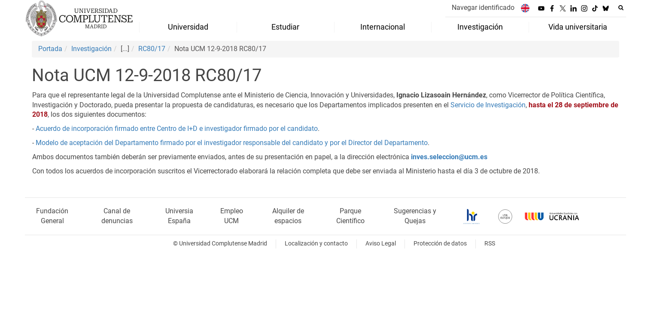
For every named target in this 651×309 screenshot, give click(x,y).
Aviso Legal (380, 243)
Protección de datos (440, 243)
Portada (50, 49)
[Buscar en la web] (621, 7)
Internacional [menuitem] (382, 27)
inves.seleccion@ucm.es (449, 157)
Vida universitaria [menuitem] (577, 27)
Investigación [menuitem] (480, 27)
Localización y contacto (316, 243)
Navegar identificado (483, 7)
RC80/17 (151, 49)
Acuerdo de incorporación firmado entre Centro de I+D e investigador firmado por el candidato (177, 128)
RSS (489, 243)
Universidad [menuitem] (188, 27)
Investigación (91, 49)
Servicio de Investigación (488, 105)
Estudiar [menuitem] (285, 27)
